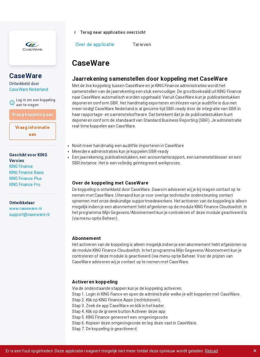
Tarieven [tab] (142, 44)
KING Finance (21, 166)
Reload (211, 351)
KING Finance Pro (24, 184)
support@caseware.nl (29, 214)
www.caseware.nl (25, 208)
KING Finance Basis (26, 172)
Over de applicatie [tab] (95, 44)
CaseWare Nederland (28, 89)
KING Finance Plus (25, 178)
